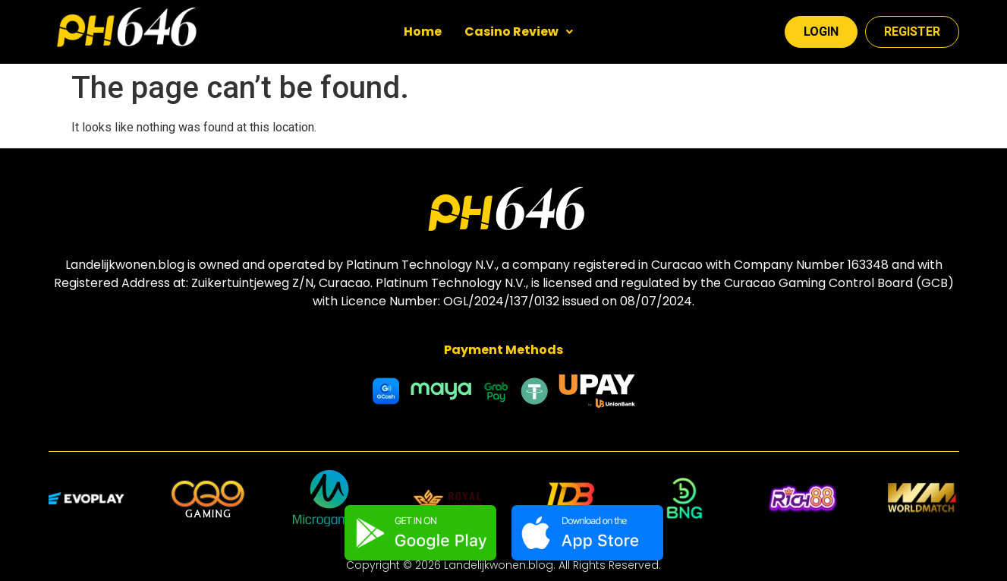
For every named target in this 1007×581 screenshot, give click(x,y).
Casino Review (518, 31)
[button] (518, 31)
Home (423, 31)
